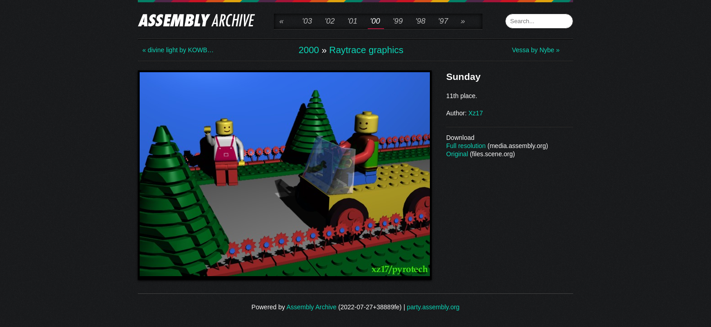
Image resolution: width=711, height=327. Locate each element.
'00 (375, 21)
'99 (398, 21)
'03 (307, 21)
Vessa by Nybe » (536, 50)
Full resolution (466, 145)
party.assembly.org (433, 307)
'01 (352, 21)
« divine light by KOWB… (178, 50)
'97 (443, 21)
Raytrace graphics (366, 50)
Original (457, 154)
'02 (330, 21)
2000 (308, 50)
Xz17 (475, 113)
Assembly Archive (311, 307)
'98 (420, 21)
